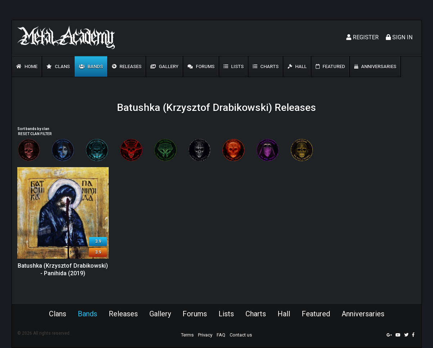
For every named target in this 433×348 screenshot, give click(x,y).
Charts (266, 66)
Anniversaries (375, 66)
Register (362, 37)
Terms (187, 335)
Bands (91, 66)
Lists (234, 66)
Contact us (241, 335)
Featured (330, 66)
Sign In (399, 37)
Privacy (205, 335)
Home (26, 66)
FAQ (221, 335)
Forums (201, 66)
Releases (126, 66)
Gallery (164, 66)
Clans (58, 66)
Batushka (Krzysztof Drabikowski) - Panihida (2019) (63, 269)
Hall (297, 66)
